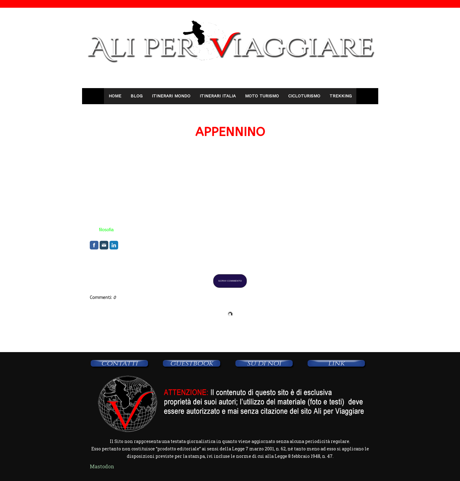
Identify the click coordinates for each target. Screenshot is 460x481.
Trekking (340, 95)
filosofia (106, 229)
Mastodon (102, 466)
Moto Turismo (262, 95)
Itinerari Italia (218, 95)
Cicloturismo (304, 95)
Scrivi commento (230, 280)
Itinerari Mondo (171, 95)
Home (115, 95)
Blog (137, 95)
